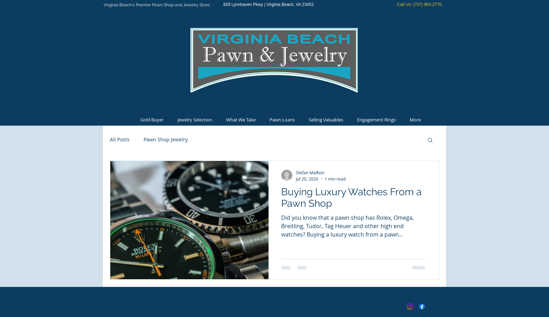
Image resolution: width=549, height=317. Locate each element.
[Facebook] (422, 306)
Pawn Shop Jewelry (166, 139)
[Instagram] (410, 306)
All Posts (120, 139)
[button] (430, 140)
